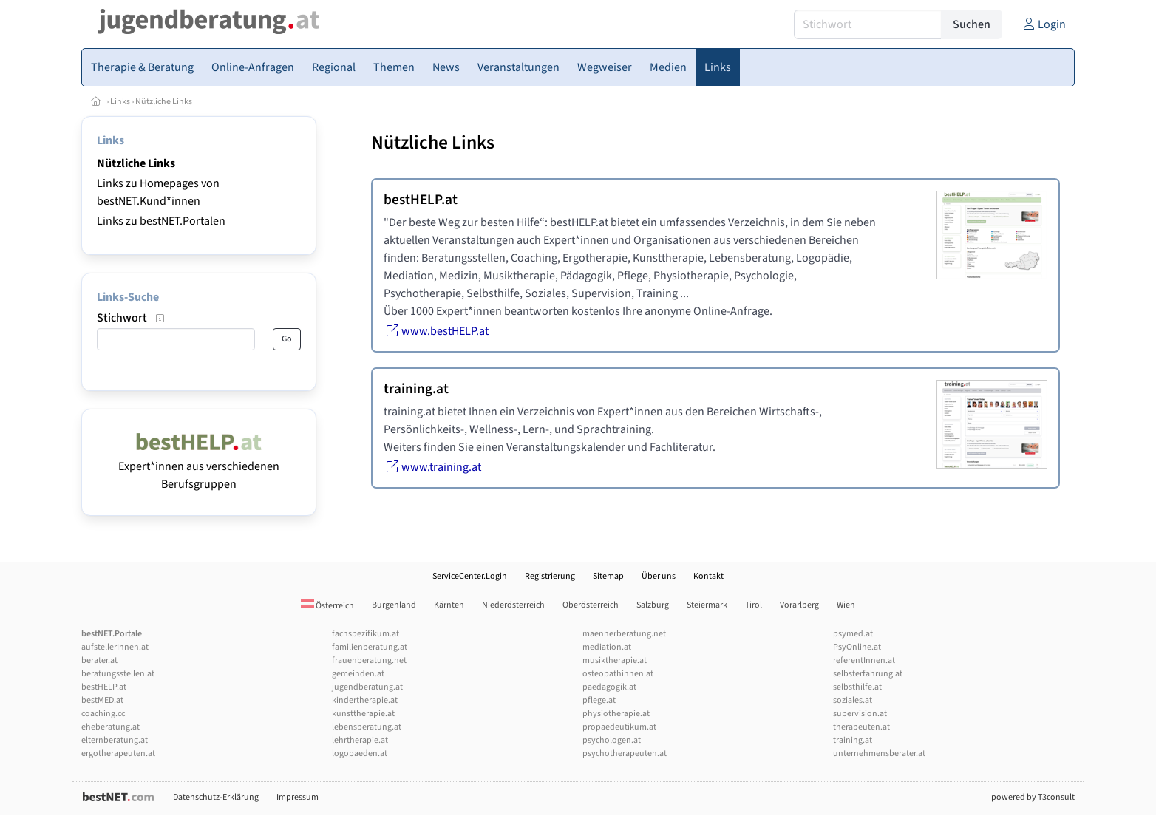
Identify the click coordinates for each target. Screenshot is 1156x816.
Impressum (297, 797)
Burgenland (394, 605)
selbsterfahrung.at (867, 673)
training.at (852, 740)
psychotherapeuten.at (624, 753)
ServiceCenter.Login (469, 576)
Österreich (327, 605)
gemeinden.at (358, 673)
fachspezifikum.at (365, 634)
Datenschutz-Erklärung (216, 797)
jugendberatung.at (367, 687)
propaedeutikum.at (619, 727)
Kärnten (449, 605)
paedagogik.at (609, 687)
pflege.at (599, 700)
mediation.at (606, 647)
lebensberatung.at (366, 727)
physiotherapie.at (616, 713)
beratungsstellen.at (117, 673)
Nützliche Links (163, 101)
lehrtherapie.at (360, 740)
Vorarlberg (799, 605)
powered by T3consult (1033, 797)
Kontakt (708, 576)
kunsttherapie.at (363, 713)
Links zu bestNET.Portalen (161, 221)
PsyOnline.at (857, 647)
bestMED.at (102, 700)
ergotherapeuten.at (118, 753)
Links (120, 101)
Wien (846, 605)
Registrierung (550, 576)
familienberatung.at (369, 647)
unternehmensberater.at (879, 753)
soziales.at (852, 700)
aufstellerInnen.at (115, 647)
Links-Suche (128, 297)
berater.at (99, 660)
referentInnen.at (864, 660)
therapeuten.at (861, 727)
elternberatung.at (114, 740)
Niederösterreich (513, 605)
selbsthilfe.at (857, 687)
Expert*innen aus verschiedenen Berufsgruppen (198, 466)
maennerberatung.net (624, 634)
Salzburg (652, 605)
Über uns (659, 576)
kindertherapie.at (365, 700)
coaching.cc (103, 713)
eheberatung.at (110, 727)
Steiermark (707, 605)
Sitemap (608, 576)
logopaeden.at (359, 753)
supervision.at (860, 713)
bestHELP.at (103, 687)
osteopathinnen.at (617, 673)
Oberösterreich (590, 605)
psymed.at (853, 634)
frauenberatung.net (369, 660)
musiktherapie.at (614, 660)
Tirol (753, 605)
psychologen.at (611, 740)
